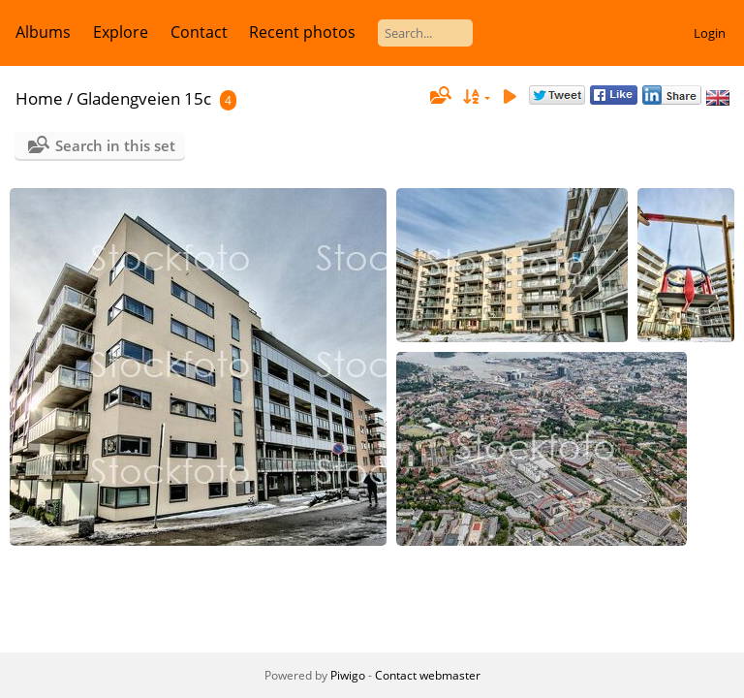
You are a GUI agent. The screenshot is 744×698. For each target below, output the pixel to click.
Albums (43, 32)
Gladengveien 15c (144, 98)
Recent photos (302, 32)
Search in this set (115, 145)
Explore (120, 32)
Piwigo (347, 675)
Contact (199, 32)
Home (39, 98)
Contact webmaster (427, 675)
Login (710, 33)
